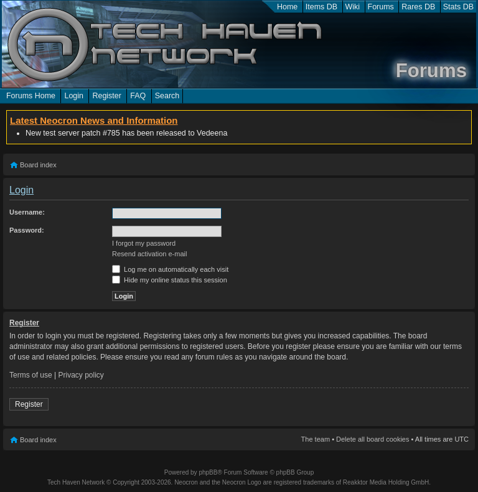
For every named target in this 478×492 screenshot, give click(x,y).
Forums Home (30, 95)
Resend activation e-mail (149, 254)
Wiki (352, 6)
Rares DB (418, 6)
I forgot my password (144, 243)
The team (315, 439)
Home (287, 6)
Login (73, 95)
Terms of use (30, 375)
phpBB (208, 472)
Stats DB (458, 6)
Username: (27, 212)
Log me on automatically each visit (170, 269)
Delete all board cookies (372, 439)
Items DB (321, 6)
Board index (38, 165)
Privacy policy (81, 375)
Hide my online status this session (169, 280)
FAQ (138, 95)
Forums (381, 6)
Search (167, 95)
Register (106, 95)
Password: (26, 230)
